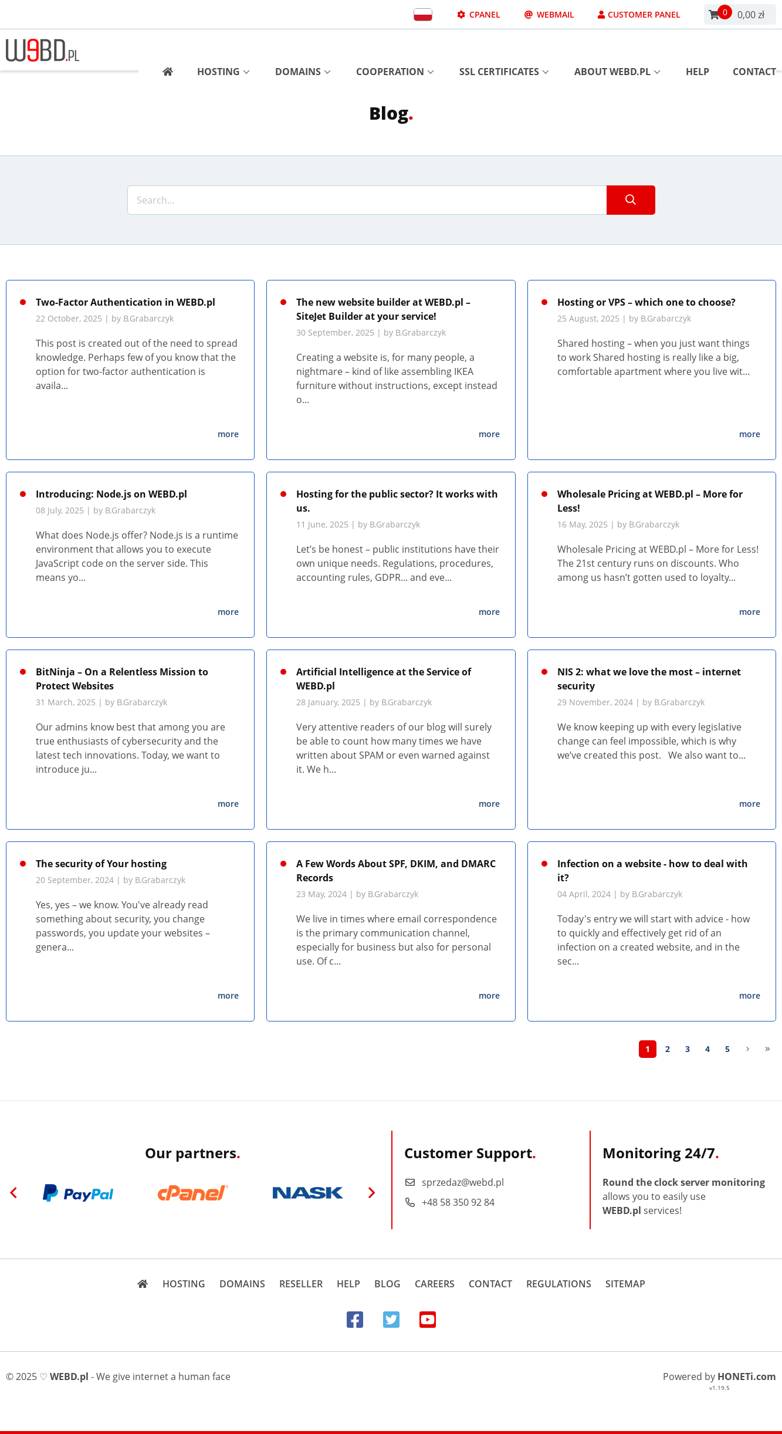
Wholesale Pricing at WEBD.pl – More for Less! (650, 501)
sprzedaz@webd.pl (454, 1182)
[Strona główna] (163, 49)
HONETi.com (746, 1376)
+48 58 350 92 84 (449, 1202)
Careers (435, 1283)
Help (697, 49)
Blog (387, 1283)
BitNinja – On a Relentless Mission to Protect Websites (122, 678)
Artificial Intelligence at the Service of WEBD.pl (383, 678)
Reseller (301, 1283)
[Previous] (13, 1192)
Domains (303, 49)
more (228, 433)
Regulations (558, 1283)
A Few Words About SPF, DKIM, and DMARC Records (396, 870)
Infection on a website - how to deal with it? (652, 870)
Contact (754, 49)
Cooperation (395, 49)
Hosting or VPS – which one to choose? (646, 302)
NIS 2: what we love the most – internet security (649, 678)
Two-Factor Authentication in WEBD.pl (125, 302)
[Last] (767, 1049)
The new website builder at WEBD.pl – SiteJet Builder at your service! (383, 309)
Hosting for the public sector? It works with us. (397, 501)
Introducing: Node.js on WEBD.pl (111, 494)
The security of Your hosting (101, 863)
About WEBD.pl (617, 49)
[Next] (747, 1049)
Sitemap (625, 1283)
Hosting (223, 49)
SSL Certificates (504, 49)
